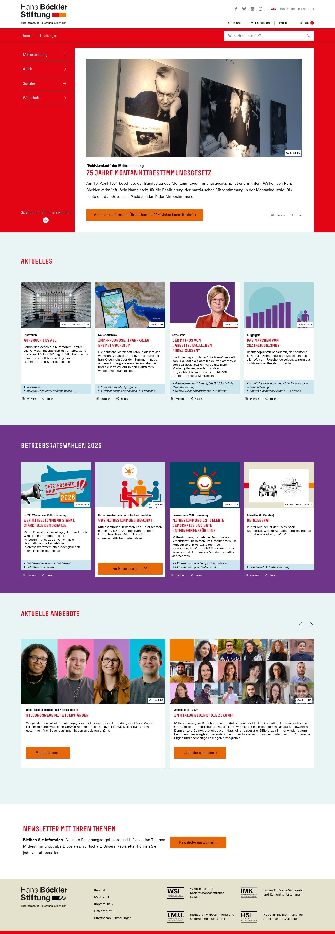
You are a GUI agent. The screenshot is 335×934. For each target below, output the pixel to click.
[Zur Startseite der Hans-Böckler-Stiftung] (44, 22)
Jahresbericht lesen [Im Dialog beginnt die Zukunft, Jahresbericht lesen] (199, 745)
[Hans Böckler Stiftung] (44, 899)
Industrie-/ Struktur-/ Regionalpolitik (49, 383)
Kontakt (99, 883)
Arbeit (52, 68)
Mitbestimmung (52, 54)
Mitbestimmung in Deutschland (195, 560)
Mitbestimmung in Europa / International (201, 556)
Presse (283, 22)
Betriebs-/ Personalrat (40, 560)
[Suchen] (308, 36)
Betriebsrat (63, 556)
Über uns (234, 22)
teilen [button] (296, 208)
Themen (27, 35)
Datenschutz (103, 904)
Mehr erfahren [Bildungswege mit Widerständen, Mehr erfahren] (46, 745)
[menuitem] (27, 38)
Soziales (52, 83)
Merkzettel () (260, 23)
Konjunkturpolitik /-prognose (119, 380)
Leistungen (48, 35)
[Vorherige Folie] (301, 617)
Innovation (33, 380)
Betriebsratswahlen (38, 556)
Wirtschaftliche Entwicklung (119, 383)
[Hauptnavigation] (39, 35)
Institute (303, 22)
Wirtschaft (52, 97)
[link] (93, 696)
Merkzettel (101, 890)
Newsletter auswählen (196, 835)
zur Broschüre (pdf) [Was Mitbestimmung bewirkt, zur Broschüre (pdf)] (134, 563)
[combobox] (263, 36)
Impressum (102, 897)
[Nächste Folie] (310, 617)
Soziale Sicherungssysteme (193, 383)
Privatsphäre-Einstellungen (112, 911)
